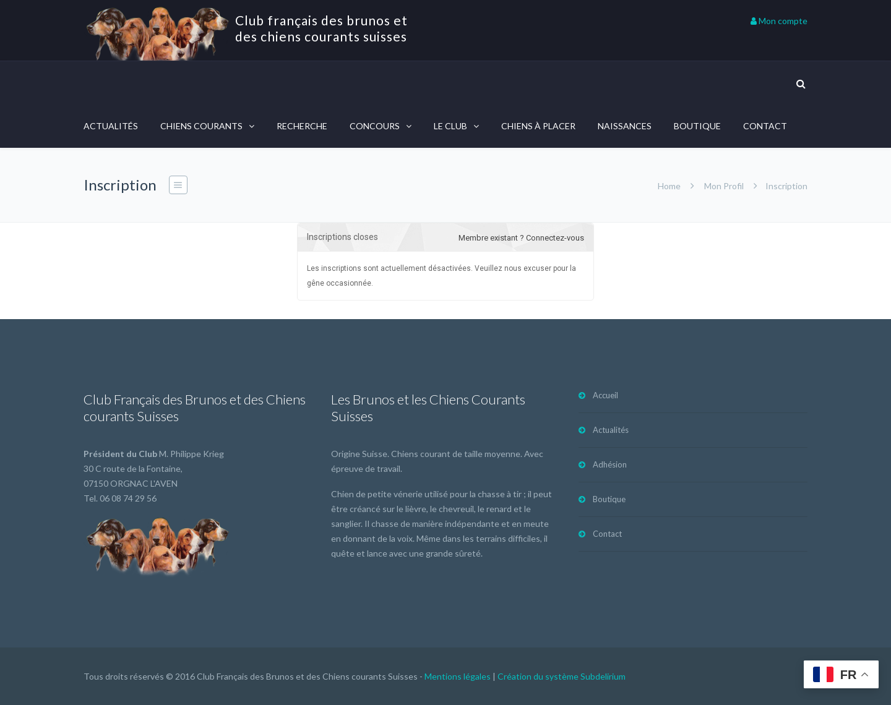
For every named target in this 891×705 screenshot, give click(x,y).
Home (669, 186)
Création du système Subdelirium (561, 676)
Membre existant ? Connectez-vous (521, 237)
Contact (765, 126)
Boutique (697, 126)
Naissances (625, 126)
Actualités (111, 126)
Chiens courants (201, 126)
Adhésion (610, 464)
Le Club (450, 126)
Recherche (302, 126)
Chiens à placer (538, 126)
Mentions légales (457, 676)
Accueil (605, 395)
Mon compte (779, 20)
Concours (375, 126)
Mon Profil (724, 186)
